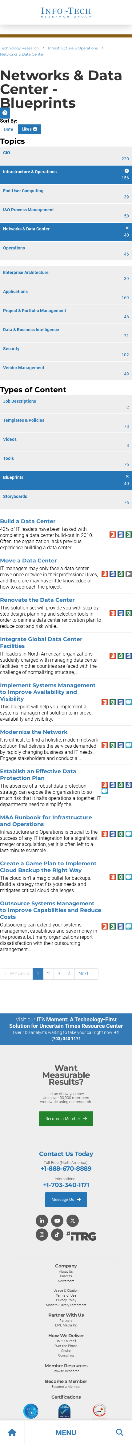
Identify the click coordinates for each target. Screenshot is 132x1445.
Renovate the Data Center (37, 600)
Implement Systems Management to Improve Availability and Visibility (48, 692)
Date (8, 129)
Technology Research (19, 48)
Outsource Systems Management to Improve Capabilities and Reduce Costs (50, 910)
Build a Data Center (28, 521)
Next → (86, 974)
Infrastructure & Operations (73, 48)
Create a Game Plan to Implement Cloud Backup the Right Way (48, 866)
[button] (66, 1432)
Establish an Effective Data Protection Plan (38, 774)
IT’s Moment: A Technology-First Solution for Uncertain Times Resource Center (66, 1022)
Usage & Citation (66, 1290)
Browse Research (66, 1371)
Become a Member (66, 1118)
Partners (66, 1320)
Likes (29, 129)
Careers (66, 1276)
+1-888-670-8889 (66, 1168)
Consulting (66, 1355)
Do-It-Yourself (66, 1341)
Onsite (66, 1351)
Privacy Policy (66, 1300)
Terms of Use (66, 1295)
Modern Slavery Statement (66, 1305)
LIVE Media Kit (66, 1325)
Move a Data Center (28, 560)
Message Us (66, 1199)
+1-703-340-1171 (66, 1185)
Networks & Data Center (22, 54)
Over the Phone (66, 1346)
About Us (66, 1271)
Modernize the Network (34, 732)
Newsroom (66, 1281)
